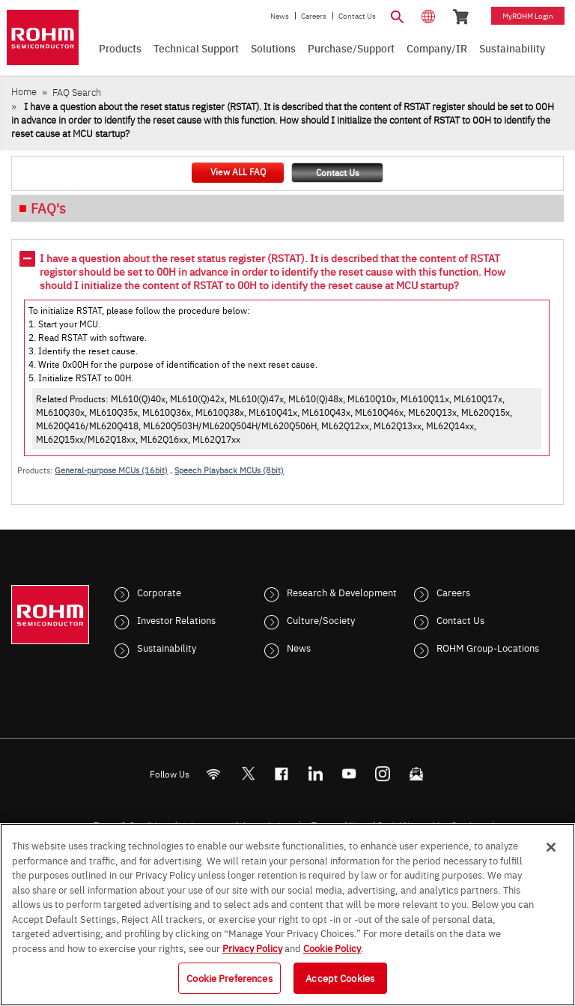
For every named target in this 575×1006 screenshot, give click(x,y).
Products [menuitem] (120, 47)
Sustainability (166, 647)
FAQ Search (76, 91)
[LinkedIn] (315, 774)
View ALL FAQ (238, 172)
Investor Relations (176, 619)
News (279, 15)
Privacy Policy (252, 947)
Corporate (159, 592)
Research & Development (342, 592)
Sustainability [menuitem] (512, 47)
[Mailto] (416, 774)
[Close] (551, 847)
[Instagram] (383, 774)
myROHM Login (527, 15)
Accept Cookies (339, 977)
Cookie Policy (332, 947)
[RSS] (213, 774)
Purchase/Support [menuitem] (351, 47)
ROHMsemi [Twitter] (248, 774)
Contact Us (357, 15)
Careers (313, 15)
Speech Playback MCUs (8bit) (229, 470)
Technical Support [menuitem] (196, 47)
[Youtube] (349, 774)
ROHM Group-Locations (487, 647)
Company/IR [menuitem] (437, 47)
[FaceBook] (282, 774)
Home (24, 91)
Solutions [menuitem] (273, 47)
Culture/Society (321, 619)
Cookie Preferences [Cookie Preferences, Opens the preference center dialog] (229, 977)
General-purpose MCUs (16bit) (111, 470)
